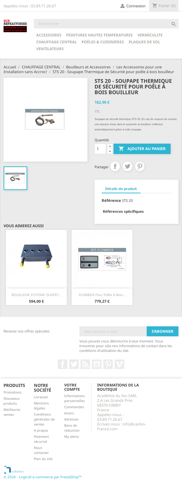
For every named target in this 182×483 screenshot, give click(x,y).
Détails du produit (121, 188)
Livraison (41, 397)
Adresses (71, 419)
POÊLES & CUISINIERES (103, 41)
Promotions (13, 392)
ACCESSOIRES (48, 35)
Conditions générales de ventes (44, 419)
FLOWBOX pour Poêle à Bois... (102, 294)
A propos (41, 430)
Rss (85, 364)
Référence (111, 200)
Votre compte (72, 387)
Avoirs (69, 413)
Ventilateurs (50, 48)
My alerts (71, 436)
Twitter (74, 364)
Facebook (62, 364)
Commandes (74, 407)
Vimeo (119, 364)
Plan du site (43, 458)
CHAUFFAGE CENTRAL (56, 41)
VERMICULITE (150, 35)
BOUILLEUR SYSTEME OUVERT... (36, 294)
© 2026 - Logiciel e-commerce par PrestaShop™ (43, 476)
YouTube (96, 364)
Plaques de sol (144, 41)
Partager (115, 166)
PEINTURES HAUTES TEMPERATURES (99, 35)
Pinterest (140, 166)
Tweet (127, 166)
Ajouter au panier (142, 149)
